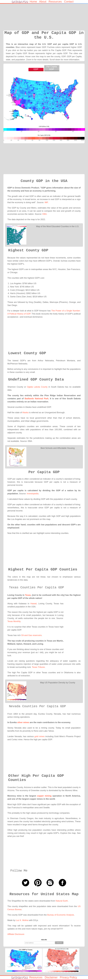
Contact (70, 1)
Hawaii (33, 603)
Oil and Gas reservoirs (31, 635)
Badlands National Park (36, 398)
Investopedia (32, 493)
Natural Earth (62, 901)
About (44, 1)
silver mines (23, 722)
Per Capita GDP (51, 68)
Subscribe (44, 939)
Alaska (25, 412)
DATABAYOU (20, 1)
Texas (28, 595)
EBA (44, 214)
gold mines (39, 736)
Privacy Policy (68, 977)
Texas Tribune (38, 667)
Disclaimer (52, 977)
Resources (56, 1)
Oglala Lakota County (37, 387)
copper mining (44, 796)
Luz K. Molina (22, 920)
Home (34, 1)
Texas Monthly (13, 621)
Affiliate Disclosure (15, 934)
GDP (35, 69)
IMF (46, 202)
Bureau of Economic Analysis (60, 915)
